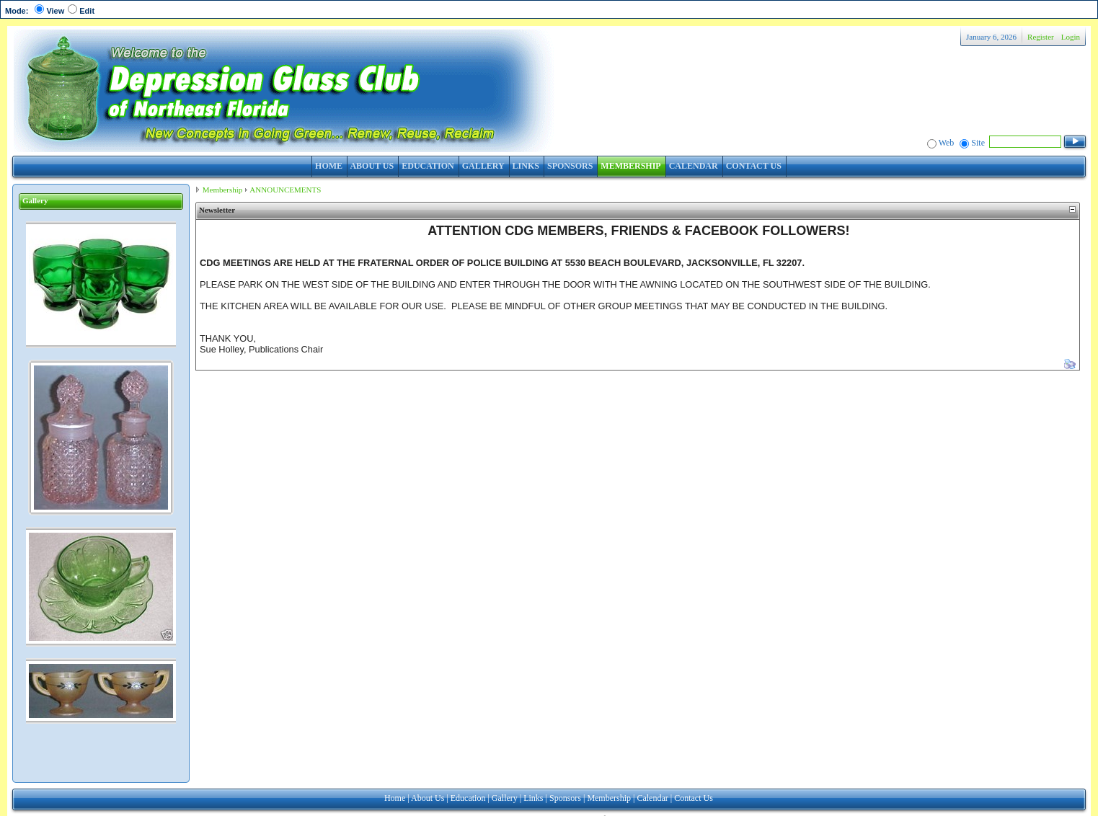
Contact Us (693, 798)
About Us (427, 798)
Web (947, 143)
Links (533, 798)
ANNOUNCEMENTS (285, 189)
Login (1070, 36)
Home (394, 798)
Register (1040, 36)
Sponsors (565, 798)
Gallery (505, 798)
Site (978, 143)
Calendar (652, 798)
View (55, 10)
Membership (223, 189)
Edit (86, 10)
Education (468, 798)
